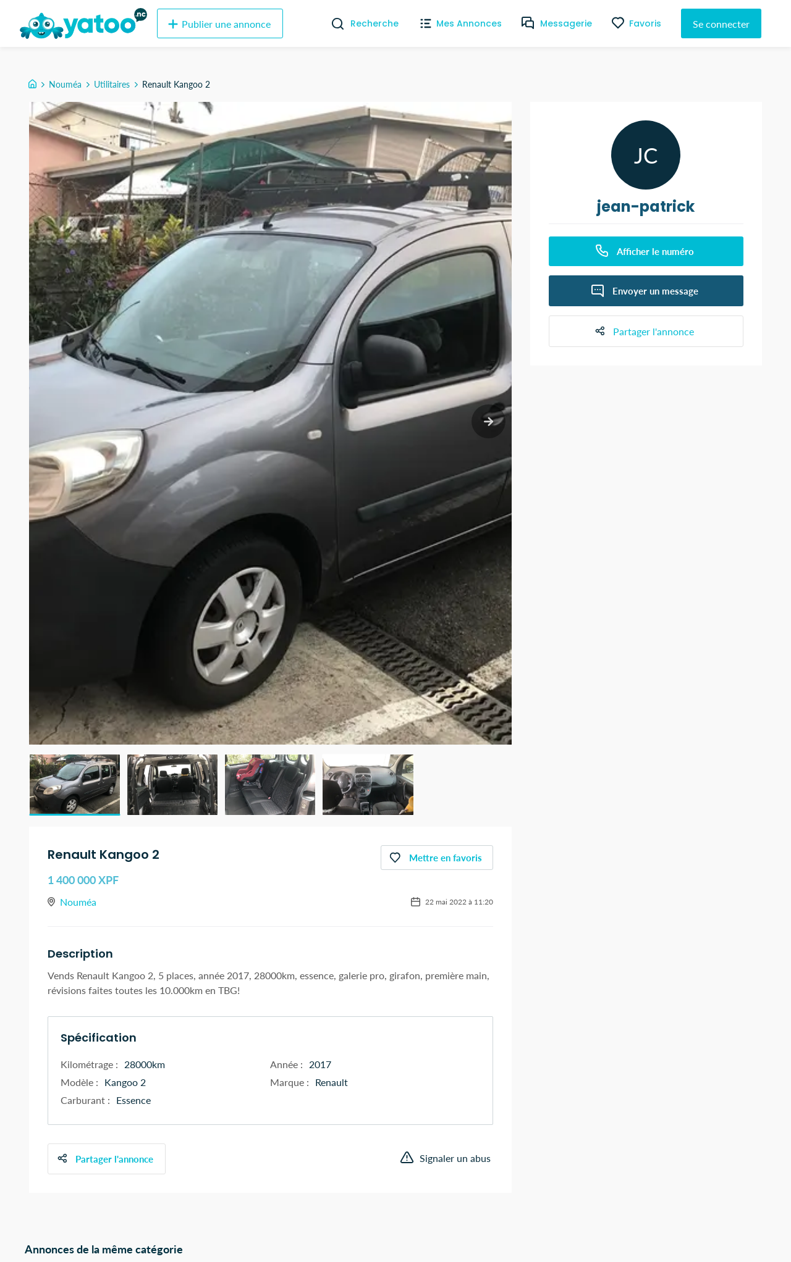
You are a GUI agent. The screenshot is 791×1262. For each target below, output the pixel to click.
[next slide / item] (488, 421)
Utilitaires (112, 84)
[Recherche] (333, 23)
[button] (75, 785)
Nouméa (65, 84)
